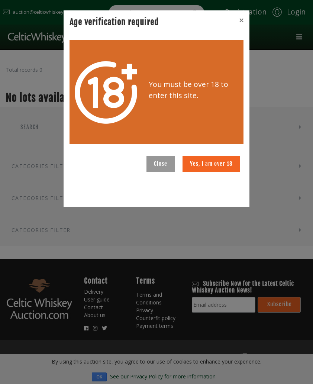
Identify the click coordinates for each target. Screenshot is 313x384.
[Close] (241, 20)
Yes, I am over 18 (211, 163)
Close (160, 163)
